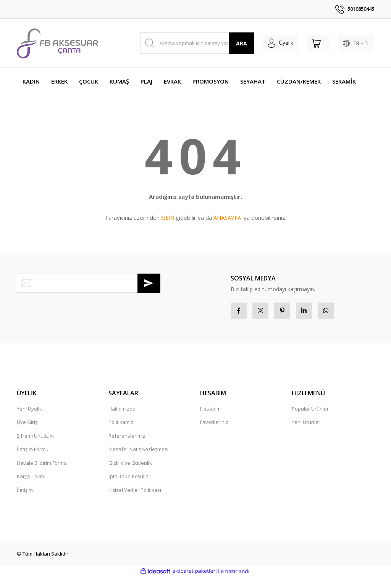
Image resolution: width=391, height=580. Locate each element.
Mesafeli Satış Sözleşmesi (138, 452)
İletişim (25, 493)
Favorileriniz (214, 425)
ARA (241, 43)
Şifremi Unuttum (35, 438)
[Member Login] (280, 43)
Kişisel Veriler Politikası (134, 493)
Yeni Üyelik (29, 411)
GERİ (167, 217)
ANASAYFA (227, 217)
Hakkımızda (122, 411)
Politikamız (120, 425)
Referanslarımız (126, 438)
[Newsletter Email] (88, 283)
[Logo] (57, 43)
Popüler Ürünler (310, 411)
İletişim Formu (32, 452)
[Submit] (148, 283)
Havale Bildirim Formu (42, 465)
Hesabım (210, 411)
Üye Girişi (28, 425)
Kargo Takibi (31, 479)
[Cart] (318, 43)
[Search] (197, 43)
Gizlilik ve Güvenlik (130, 465)
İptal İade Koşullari (130, 479)
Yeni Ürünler (306, 425)
